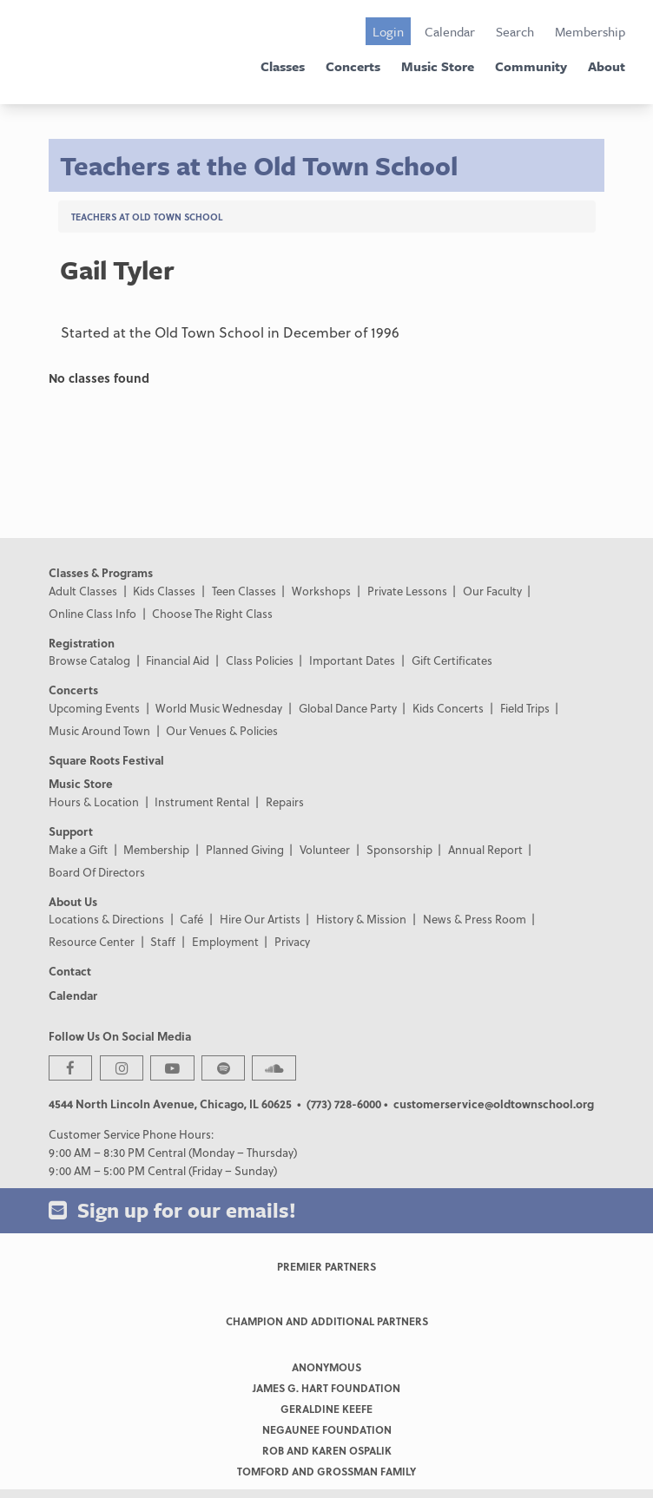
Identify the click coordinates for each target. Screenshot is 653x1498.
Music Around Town (99, 730)
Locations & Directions (106, 918)
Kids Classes (164, 590)
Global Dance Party (348, 708)
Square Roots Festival (106, 760)
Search (515, 31)
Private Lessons (407, 590)
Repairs (285, 801)
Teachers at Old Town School (146, 216)
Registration (82, 642)
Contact (70, 971)
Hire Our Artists (260, 918)
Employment (225, 941)
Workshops (321, 590)
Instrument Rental (202, 801)
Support (71, 831)
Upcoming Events (94, 708)
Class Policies (260, 660)
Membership (590, 31)
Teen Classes (244, 590)
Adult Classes (83, 590)
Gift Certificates (452, 660)
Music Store (437, 66)
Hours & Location (94, 801)
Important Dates (352, 660)
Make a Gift (78, 849)
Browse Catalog (89, 660)
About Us (73, 901)
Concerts (353, 66)
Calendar (450, 31)
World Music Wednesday (218, 708)
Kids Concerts (448, 708)
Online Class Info (92, 613)
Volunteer (325, 849)
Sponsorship (399, 849)
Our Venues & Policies (222, 730)
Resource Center (92, 941)
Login (388, 31)
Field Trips (525, 708)
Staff (162, 941)
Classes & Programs (101, 572)
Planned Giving (245, 849)
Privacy (292, 941)
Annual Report (485, 849)
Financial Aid (177, 660)
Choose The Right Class (212, 613)
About (606, 66)
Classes (283, 66)
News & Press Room (474, 918)
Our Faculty (492, 590)
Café (191, 918)
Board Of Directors (97, 872)
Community (531, 66)
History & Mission (361, 918)
